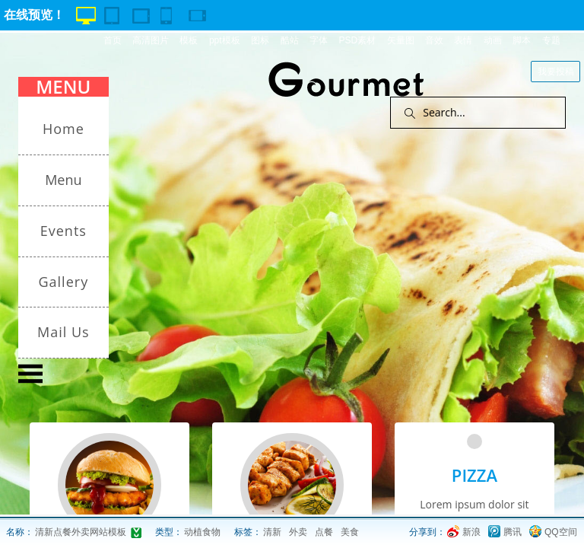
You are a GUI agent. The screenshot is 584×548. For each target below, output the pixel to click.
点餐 (324, 532)
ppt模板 (224, 40)
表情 (463, 40)
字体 (318, 40)
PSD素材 (357, 40)
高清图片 (150, 40)
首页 (112, 40)
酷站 (290, 40)
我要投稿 (556, 71)
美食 (350, 532)
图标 (260, 40)
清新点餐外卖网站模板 (80, 532)
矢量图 (400, 40)
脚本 (522, 40)
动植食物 (202, 532)
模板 (188, 40)
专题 (551, 40)
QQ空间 (560, 532)
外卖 (298, 532)
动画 (493, 40)
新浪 (471, 532)
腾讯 (512, 532)
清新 (272, 532)
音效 (434, 40)
